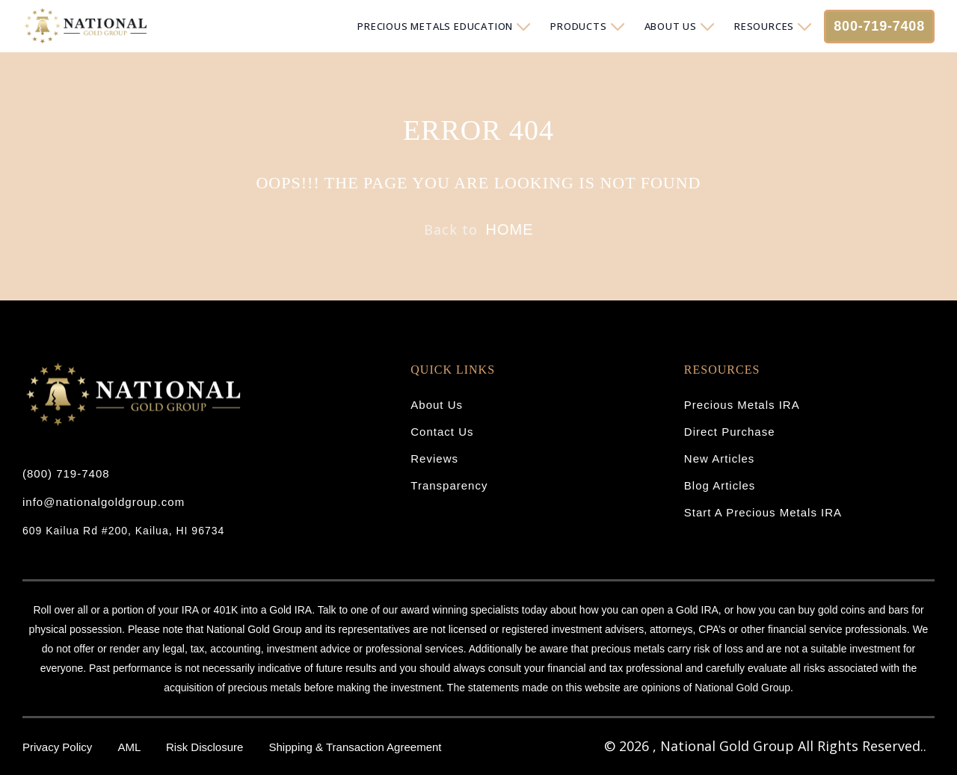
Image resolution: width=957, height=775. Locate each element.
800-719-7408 (879, 26)
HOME (510, 229)
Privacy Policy (59, 747)
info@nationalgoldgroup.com (103, 501)
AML (131, 747)
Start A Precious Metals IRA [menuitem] (763, 512)
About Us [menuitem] (436, 404)
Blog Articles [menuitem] (720, 485)
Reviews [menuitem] (434, 458)
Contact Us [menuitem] (441, 431)
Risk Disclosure (206, 747)
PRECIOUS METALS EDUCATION (435, 26)
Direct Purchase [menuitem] (729, 431)
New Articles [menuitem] (719, 458)
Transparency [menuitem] (448, 485)
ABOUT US (670, 26)
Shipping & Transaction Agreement (355, 747)
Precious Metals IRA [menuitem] (742, 404)
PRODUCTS (578, 26)
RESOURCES (764, 26)
